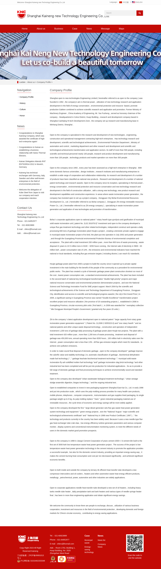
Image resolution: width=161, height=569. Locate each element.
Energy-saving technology (89, 549)
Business (58, 29)
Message (105, 29)
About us (41, 29)
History (23, 103)
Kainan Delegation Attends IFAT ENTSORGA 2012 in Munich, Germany (32, 164)
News (89, 29)
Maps (121, 29)
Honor (22, 116)
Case (74, 29)
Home (25, 29)
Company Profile (44, 82)
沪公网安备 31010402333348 (31, 561)
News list (101, 540)
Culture (23, 109)
